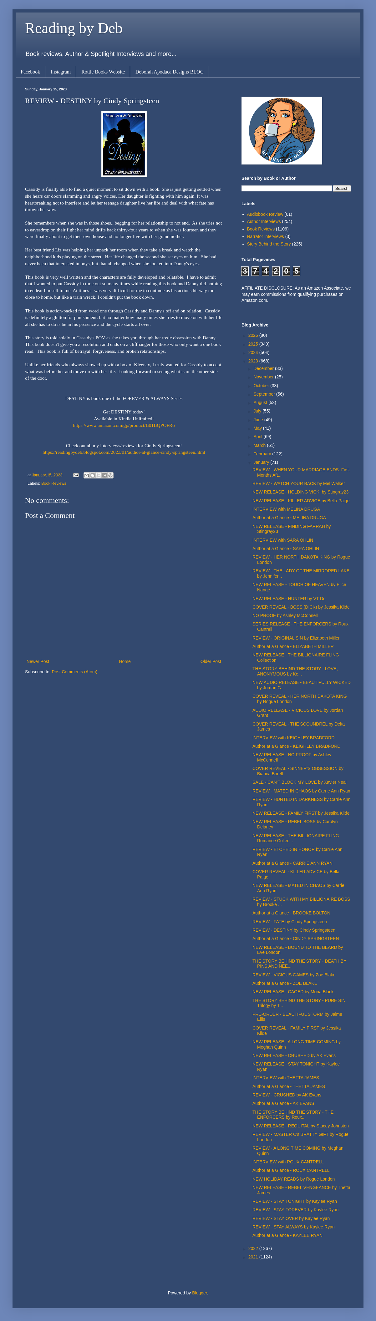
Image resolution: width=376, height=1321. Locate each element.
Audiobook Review (265, 214)
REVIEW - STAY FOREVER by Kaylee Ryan (295, 1209)
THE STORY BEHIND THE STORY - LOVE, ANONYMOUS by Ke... (295, 671)
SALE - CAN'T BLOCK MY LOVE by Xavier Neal (299, 782)
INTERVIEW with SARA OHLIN (282, 540)
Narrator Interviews (265, 236)
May (258, 428)
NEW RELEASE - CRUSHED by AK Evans (294, 1055)
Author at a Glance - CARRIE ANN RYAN (292, 863)
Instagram (61, 71)
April (258, 436)
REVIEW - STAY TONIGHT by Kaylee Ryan (294, 1201)
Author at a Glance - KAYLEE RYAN (287, 1235)
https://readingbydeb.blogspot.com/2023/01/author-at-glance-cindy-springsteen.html (124, 452)
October (261, 385)
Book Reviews (53, 483)
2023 (253, 360)
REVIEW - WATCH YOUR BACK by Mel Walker (298, 483)
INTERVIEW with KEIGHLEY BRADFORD (293, 737)
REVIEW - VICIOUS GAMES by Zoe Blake (293, 974)
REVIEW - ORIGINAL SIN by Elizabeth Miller (296, 637)
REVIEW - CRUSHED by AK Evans (286, 1094)
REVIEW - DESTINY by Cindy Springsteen (293, 930)
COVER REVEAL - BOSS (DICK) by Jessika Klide (301, 607)
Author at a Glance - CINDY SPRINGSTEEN (295, 938)
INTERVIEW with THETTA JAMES (285, 1077)
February (262, 453)
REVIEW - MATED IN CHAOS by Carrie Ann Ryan (301, 790)
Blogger (199, 1292)
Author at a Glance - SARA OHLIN (285, 548)
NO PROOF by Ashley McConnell (285, 615)
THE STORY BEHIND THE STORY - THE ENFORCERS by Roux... (292, 1115)
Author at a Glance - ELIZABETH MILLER (293, 646)
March (260, 445)
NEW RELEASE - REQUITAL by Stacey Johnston (300, 1125)
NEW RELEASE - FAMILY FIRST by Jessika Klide (300, 813)
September (264, 394)
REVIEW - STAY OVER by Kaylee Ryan (291, 1218)
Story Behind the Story (269, 243)
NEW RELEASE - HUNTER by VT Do (289, 598)
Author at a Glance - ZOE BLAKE (284, 983)
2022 (253, 1248)
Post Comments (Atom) (74, 671)
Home (124, 661)
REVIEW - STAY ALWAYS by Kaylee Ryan (293, 1226)
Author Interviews (264, 221)
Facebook (30, 71)
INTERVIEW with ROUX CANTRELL (288, 1161)
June (258, 419)
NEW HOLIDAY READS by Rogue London (293, 1179)
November (264, 376)
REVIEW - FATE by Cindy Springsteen (289, 921)
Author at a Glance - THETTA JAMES (288, 1086)
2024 (253, 352)
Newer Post (38, 661)
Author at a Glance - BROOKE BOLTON (291, 912)
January (261, 462)
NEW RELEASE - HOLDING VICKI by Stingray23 (300, 491)
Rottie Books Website (103, 71)
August (260, 402)
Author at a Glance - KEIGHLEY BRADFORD (296, 746)
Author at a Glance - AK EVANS (283, 1103)
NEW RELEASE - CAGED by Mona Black (292, 991)
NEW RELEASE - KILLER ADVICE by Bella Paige (300, 500)
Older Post (211, 661)
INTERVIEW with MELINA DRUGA (286, 509)
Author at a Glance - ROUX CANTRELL (291, 1170)
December (264, 368)
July (257, 410)
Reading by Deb (74, 28)
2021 (253, 1256)
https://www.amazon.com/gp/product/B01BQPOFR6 (124, 425)
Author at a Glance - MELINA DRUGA (289, 517)
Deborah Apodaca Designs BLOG (169, 71)
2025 (253, 344)
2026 (253, 335)
